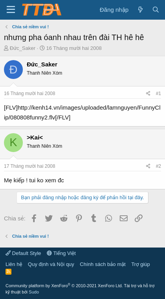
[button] (11, 10)
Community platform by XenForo (64, 285)
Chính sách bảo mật (103, 264)
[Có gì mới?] (140, 9)
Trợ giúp (140, 264)
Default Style (23, 253)
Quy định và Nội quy (51, 264)
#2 (158, 166)
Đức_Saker (22, 48)
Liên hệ (14, 264)
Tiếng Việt (61, 253)
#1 (158, 93)
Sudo (34, 292)
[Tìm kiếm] (155, 9)
